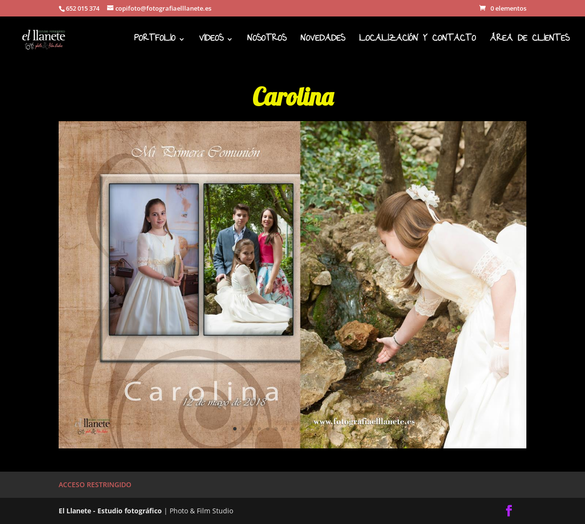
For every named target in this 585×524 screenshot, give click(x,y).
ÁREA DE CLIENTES (529, 42)
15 (350, 428)
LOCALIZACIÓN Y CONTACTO (417, 42)
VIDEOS (211, 42)
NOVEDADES (322, 42)
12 (325, 428)
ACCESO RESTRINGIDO (95, 484)
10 (309, 428)
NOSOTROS (266, 42)
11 (317, 428)
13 (333, 428)
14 (342, 428)
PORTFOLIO (154, 42)
